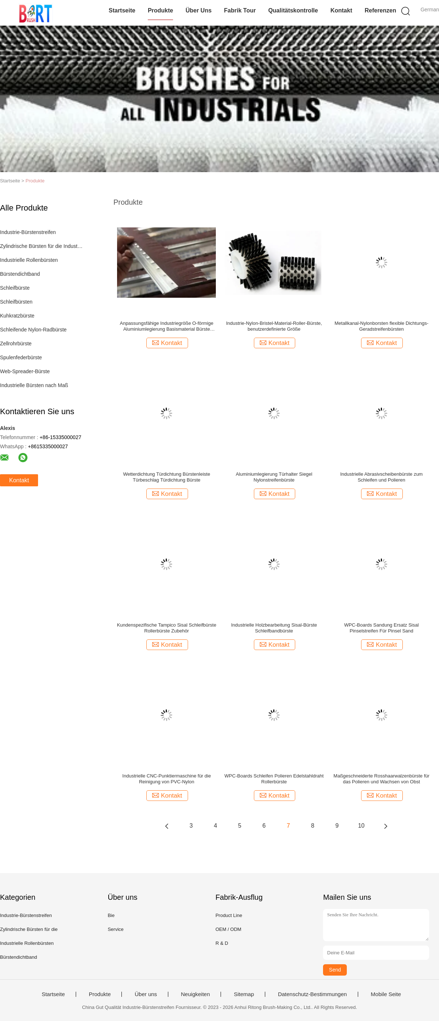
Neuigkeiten (195, 994)
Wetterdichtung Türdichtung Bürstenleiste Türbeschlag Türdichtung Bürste (166, 477)
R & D (221, 943)
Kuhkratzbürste (17, 316)
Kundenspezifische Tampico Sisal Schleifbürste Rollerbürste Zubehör (166, 628)
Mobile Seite (386, 994)
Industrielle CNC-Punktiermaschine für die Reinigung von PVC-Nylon (166, 778)
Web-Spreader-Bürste (25, 371)
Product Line (228, 915)
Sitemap (244, 994)
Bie (111, 915)
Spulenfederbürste (21, 357)
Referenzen (380, 10)
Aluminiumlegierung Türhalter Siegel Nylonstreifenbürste (274, 477)
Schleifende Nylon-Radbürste (33, 330)
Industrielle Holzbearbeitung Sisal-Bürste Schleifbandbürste (274, 628)
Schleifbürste (15, 288)
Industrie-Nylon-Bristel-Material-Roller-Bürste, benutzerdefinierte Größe (274, 326)
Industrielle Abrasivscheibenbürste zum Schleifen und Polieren (381, 477)
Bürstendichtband (20, 274)
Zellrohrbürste (15, 343)
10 (361, 826)
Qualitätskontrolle (293, 10)
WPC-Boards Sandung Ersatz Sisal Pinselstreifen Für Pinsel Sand (381, 628)
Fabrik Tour (240, 10)
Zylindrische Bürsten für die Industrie (41, 246)
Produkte (160, 10)
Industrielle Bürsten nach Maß (34, 385)
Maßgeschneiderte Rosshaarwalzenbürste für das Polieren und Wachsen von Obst (381, 778)
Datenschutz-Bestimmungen (312, 994)
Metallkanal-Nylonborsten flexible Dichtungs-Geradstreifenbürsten (381, 326)
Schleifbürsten (16, 302)
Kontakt (341, 10)
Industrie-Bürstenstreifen (28, 232)
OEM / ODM (228, 929)
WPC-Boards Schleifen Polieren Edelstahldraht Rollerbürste (274, 778)
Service (115, 929)
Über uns (198, 10)
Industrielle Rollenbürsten (29, 260)
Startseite (122, 10)
